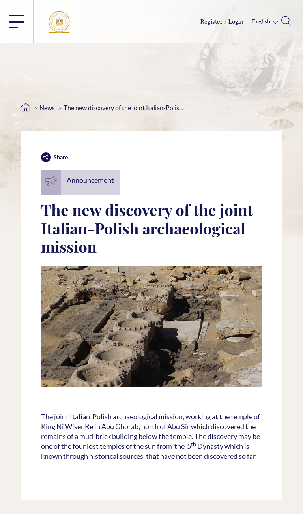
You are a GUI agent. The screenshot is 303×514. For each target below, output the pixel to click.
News (47, 107)
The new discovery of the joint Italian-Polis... (123, 107)
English (261, 21)
